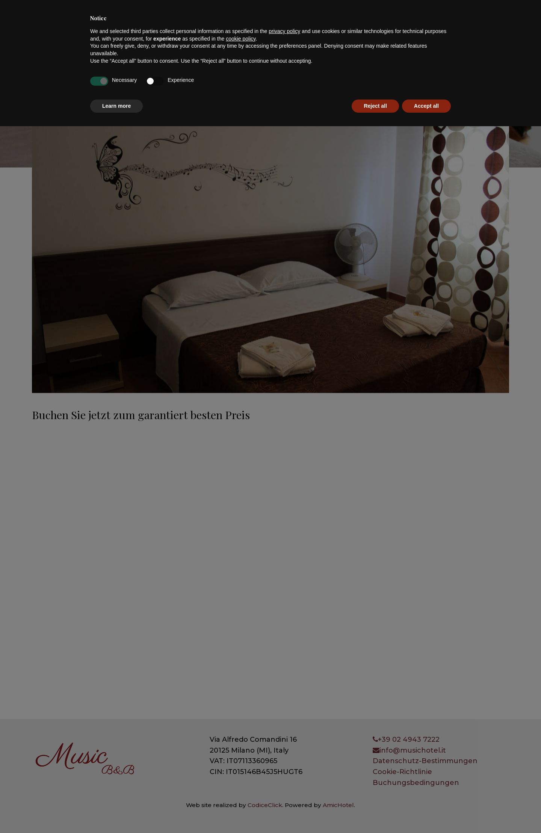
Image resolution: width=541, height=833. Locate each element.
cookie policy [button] (240, 745)
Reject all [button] (375, 812)
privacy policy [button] (284, 738)
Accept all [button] (426, 812)
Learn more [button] (116, 812)
